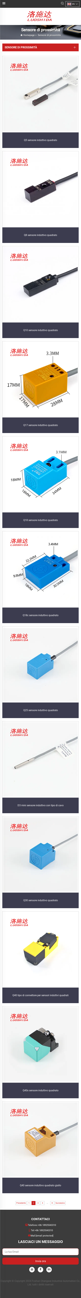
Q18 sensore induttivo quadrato (40, 520)
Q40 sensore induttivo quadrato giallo (40, 1185)
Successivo (60, 1203)
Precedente (21, 1203)
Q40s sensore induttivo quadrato (40, 1090)
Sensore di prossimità (49, 35)
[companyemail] (44, 1235)
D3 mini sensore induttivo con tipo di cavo (41, 805)
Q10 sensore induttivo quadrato (40, 330)
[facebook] (40, 1269)
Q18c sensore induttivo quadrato (40, 615)
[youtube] (32, 1269)
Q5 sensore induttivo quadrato (40, 140)
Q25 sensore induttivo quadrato (40, 710)
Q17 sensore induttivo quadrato (40, 425)
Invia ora (40, 1261)
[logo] (40, 16)
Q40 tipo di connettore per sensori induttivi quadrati (40, 995)
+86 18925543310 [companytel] (47, 1225)
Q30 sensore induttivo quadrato (40, 900)
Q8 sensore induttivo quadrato (40, 235)
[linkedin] (49, 1269)
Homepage (29, 35)
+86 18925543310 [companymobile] (44, 1230)
